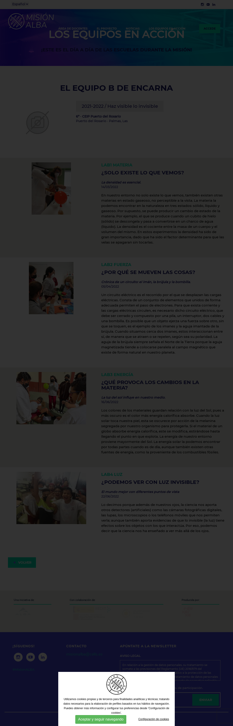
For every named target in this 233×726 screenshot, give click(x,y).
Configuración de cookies (153, 719)
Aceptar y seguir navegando (100, 719)
